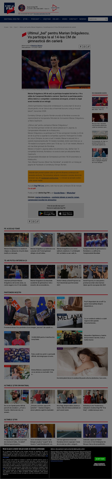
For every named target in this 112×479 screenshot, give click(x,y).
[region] (56, 462)
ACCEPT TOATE (100, 459)
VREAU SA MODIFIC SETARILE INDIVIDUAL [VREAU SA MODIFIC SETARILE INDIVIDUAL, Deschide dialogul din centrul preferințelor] (99, 464)
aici (4, 468)
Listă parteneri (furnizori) (57, 461)
